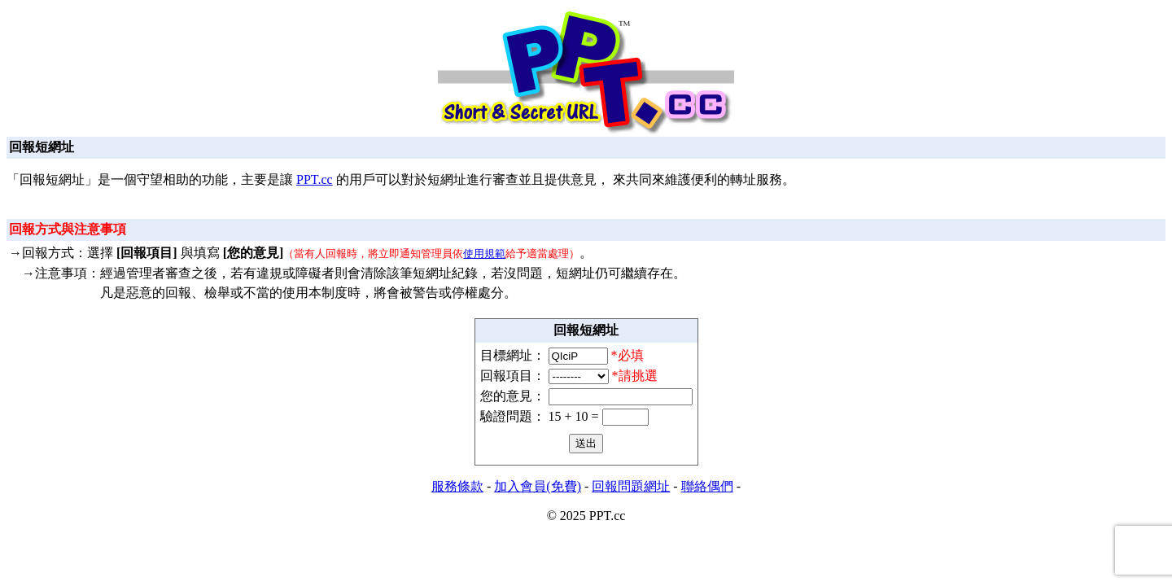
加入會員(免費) (537, 486)
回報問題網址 (631, 486)
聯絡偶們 (707, 486)
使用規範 (484, 253)
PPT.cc (314, 179)
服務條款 (457, 486)
